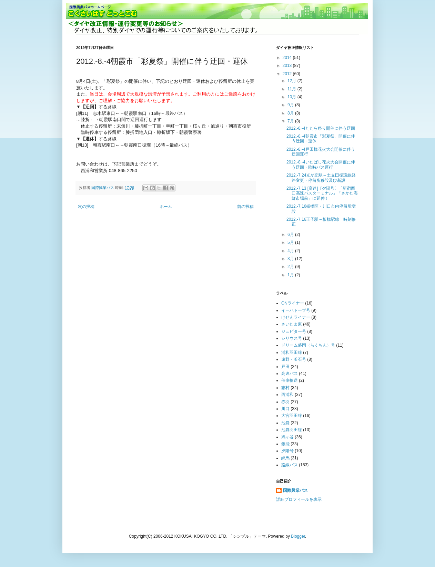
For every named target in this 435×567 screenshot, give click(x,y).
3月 (291, 258)
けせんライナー (295, 317)
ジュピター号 (293, 331)
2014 (288, 57)
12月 (292, 80)
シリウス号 (291, 338)
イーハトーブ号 (295, 310)
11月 (292, 89)
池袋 (285, 422)
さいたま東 (291, 324)
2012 (288, 73)
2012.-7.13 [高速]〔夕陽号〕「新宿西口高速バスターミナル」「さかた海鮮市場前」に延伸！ (322, 193)
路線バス (289, 464)
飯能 (285, 443)
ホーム (166, 206)
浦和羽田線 (291, 352)
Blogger (298, 536)
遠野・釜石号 (293, 359)
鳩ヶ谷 (287, 437)
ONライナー (292, 303)
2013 (288, 65)
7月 (291, 121)
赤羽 (285, 401)
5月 (291, 242)
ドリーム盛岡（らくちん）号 (308, 345)
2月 (291, 266)
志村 (285, 387)
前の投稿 (245, 206)
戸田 (285, 366)
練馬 (285, 458)
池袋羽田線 (291, 429)
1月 (291, 274)
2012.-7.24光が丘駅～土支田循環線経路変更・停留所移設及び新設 (321, 177)
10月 (292, 96)
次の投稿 (86, 206)
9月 (291, 104)
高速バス (289, 373)
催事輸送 (289, 380)
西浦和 (287, 394)
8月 (291, 113)
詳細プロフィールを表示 (299, 499)
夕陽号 (287, 450)
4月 (291, 250)
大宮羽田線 (291, 415)
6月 (291, 234)
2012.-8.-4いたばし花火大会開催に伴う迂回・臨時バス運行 (320, 164)
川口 (285, 408)
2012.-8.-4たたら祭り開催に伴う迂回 (320, 128)
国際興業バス (103, 188)
